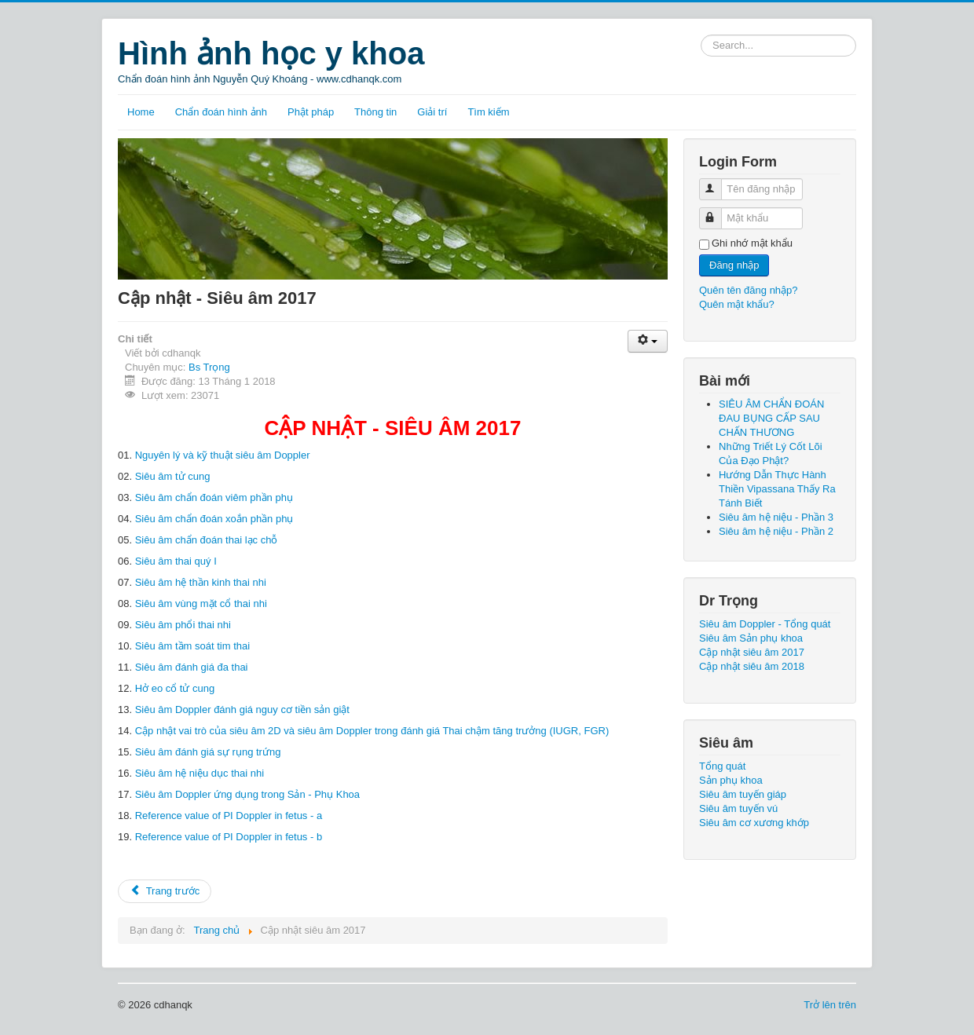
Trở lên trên (830, 1005)
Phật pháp (310, 112)
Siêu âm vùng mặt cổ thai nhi (201, 603)
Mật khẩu (717, 211)
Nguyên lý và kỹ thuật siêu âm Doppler (222, 455)
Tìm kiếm (488, 112)
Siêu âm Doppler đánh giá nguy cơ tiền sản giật (242, 709)
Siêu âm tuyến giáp (742, 794)
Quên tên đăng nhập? (748, 290)
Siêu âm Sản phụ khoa (751, 638)
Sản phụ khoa (731, 780)
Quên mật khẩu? (736, 304)
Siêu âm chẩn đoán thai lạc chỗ (206, 540)
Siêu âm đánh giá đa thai (191, 667)
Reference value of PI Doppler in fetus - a (228, 815)
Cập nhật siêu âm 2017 (751, 652)
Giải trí (432, 112)
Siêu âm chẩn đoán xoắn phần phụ (214, 519)
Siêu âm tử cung (173, 476)
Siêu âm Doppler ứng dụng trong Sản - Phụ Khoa (247, 794)
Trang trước (165, 891)
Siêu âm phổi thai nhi (183, 625)
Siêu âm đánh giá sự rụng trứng (208, 752)
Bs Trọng (209, 367)
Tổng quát (722, 766)
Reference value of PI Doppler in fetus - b (228, 837)
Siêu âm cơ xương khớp (754, 822)
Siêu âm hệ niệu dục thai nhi (199, 773)
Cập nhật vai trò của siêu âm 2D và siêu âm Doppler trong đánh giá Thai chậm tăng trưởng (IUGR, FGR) (372, 731)
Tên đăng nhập (717, 182)
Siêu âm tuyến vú (738, 808)
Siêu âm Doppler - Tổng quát (764, 624)
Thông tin (375, 112)
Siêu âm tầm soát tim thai (192, 646)
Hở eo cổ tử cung (175, 688)
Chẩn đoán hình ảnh (221, 112)
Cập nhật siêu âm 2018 (751, 666)
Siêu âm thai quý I (176, 561)
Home (141, 112)
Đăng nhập (734, 265)
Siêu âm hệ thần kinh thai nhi (200, 582)
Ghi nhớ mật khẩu (752, 243)
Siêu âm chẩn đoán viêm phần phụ (214, 497)
